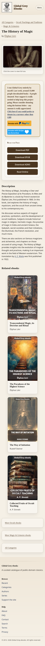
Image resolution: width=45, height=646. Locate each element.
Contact (5, 619)
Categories (6, 587)
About (4, 611)
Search (5, 623)
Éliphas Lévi (10, 36)
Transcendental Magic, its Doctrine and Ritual (22, 324)
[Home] (18, 7)
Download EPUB (22, 157)
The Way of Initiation (20, 445)
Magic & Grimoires (11, 26)
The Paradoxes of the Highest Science (20, 385)
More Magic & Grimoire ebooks (18, 535)
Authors (5, 591)
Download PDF (22, 150)
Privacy (5, 632)
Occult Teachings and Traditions (29, 22)
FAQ (3, 615)
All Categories (7, 22)
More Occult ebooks (13, 523)
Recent (5, 583)
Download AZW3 (22, 164)
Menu (39, 7)
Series (4, 595)
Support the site (9, 599)
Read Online (22, 172)
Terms (4, 627)
